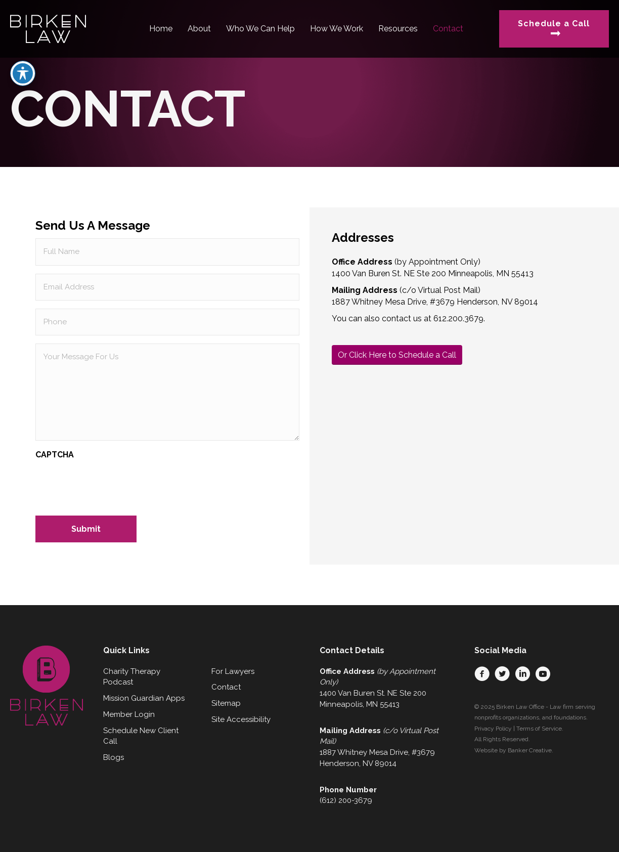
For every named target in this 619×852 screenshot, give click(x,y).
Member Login (129, 714)
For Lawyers (232, 671)
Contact (226, 687)
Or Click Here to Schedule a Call (397, 355)
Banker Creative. (530, 750)
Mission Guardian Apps (144, 698)
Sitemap (226, 703)
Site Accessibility (241, 719)
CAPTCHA (54, 454)
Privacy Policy (493, 728)
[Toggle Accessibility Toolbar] (23, 53)
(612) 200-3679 (346, 800)
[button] (482, 673)
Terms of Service (539, 728)
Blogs (113, 757)
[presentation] (112, 484)
